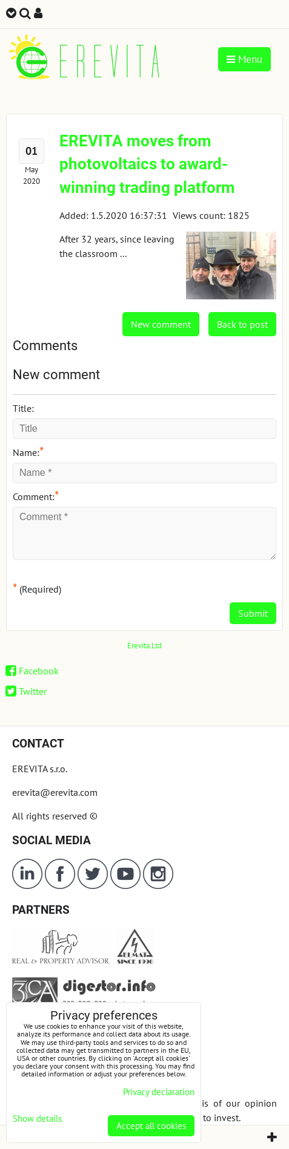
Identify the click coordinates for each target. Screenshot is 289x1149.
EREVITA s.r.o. (39, 769)
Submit (253, 613)
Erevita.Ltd (144, 645)
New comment (161, 324)
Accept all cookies (151, 1125)
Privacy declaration (158, 1092)
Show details (37, 1119)
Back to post (242, 324)
